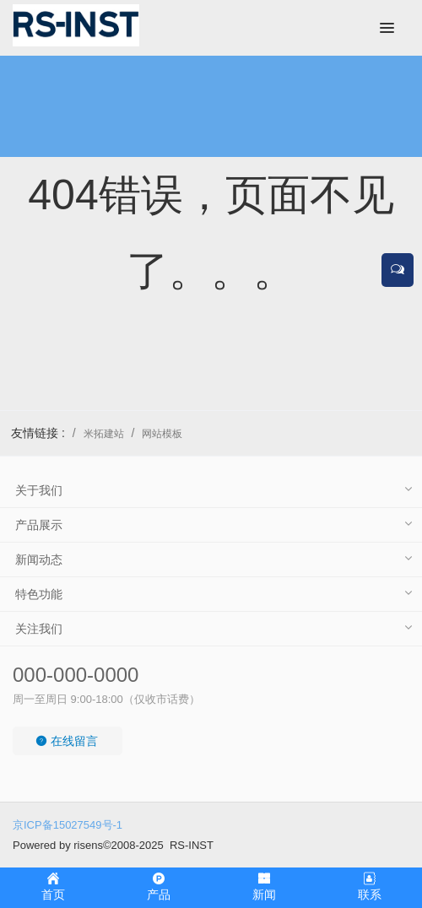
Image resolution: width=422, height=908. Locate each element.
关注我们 (38, 628)
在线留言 (66, 741)
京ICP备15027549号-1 (67, 825)
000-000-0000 (75, 674)
